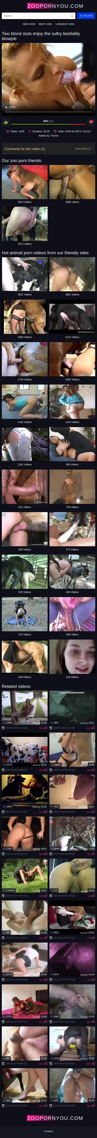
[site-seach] (72, 16)
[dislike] (91, 122)
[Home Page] (48, 6)
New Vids (29, 24)
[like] (6, 122)
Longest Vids (65, 24)
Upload (86, 15)
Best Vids (45, 24)
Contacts (48, 1131)
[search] (38, 16)
